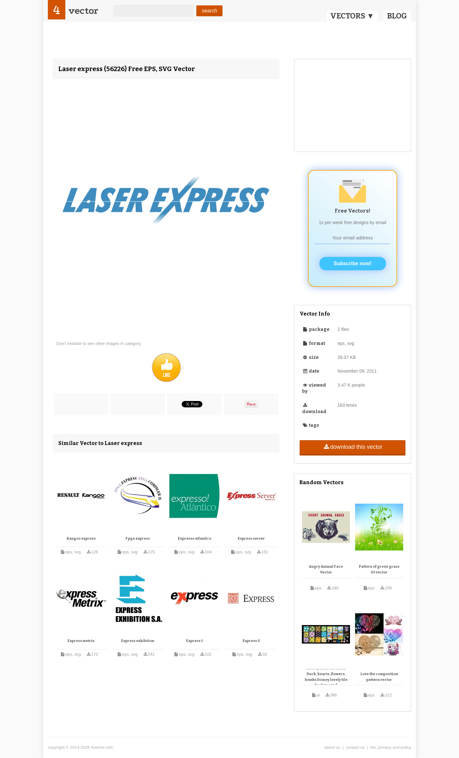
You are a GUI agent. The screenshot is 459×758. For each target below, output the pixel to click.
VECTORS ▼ (352, 15)
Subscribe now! (353, 263)
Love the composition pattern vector (379, 677)
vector (83, 10)
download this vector (352, 447)
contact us (355, 747)
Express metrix (81, 641)
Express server (251, 538)
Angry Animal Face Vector (326, 569)
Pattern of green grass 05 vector (379, 569)
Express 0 (251, 641)
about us (332, 747)
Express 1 (194, 641)
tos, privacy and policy (390, 747)
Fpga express (138, 538)
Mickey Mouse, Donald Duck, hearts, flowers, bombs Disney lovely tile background (326, 676)
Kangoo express (81, 538)
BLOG (397, 15)
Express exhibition (137, 641)
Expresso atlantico (194, 538)
